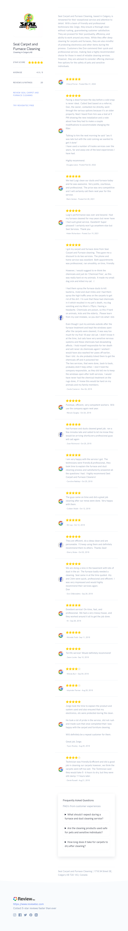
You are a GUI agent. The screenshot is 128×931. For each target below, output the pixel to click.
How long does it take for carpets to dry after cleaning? (86, 844)
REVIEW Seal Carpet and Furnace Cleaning (26, 94)
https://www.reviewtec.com (28, 904)
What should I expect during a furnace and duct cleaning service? (84, 816)
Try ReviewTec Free (23, 105)
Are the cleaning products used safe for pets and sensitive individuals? (86, 830)
